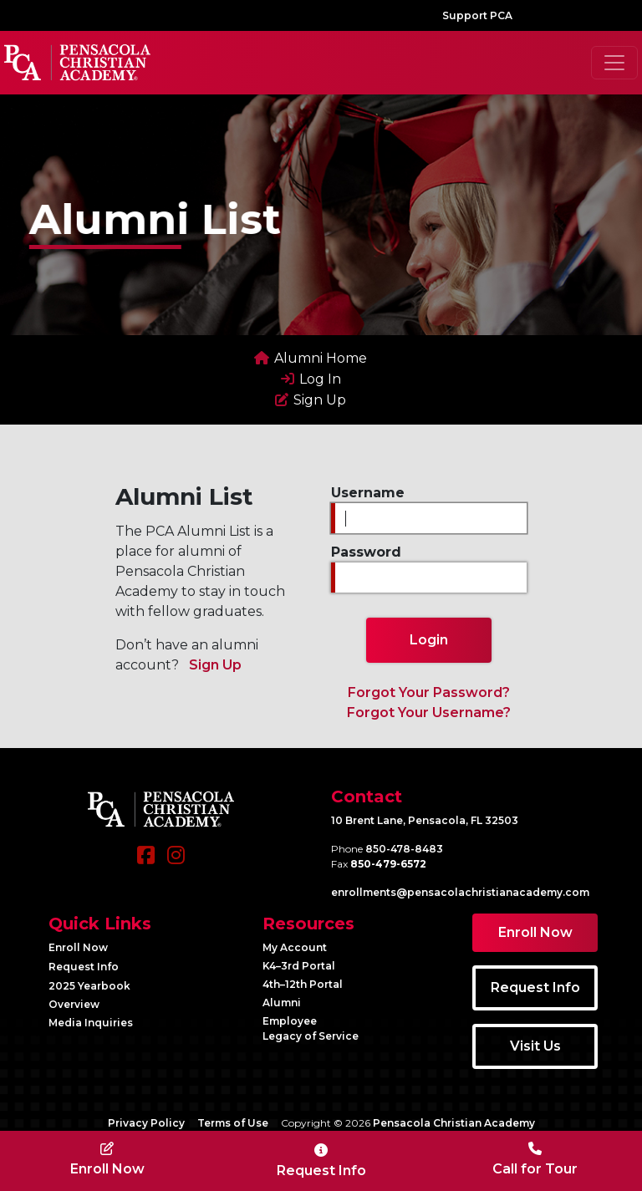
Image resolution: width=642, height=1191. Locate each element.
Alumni (281, 1002)
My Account (294, 947)
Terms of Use (232, 1123)
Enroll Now (78, 947)
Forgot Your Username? (429, 712)
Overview (73, 1004)
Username (368, 493)
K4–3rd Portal (298, 965)
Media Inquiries (90, 1022)
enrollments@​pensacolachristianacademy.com (460, 892)
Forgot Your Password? (429, 692)
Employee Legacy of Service (310, 1028)
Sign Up (215, 665)
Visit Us (535, 1046)
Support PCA (477, 15)
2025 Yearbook (89, 986)
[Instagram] (176, 863)
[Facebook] (146, 863)
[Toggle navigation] (614, 62)
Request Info (83, 966)
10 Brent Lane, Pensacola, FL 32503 (424, 820)
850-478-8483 (404, 848)
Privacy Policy (146, 1123)
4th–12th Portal (302, 984)
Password (366, 552)
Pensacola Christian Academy (454, 1123)
